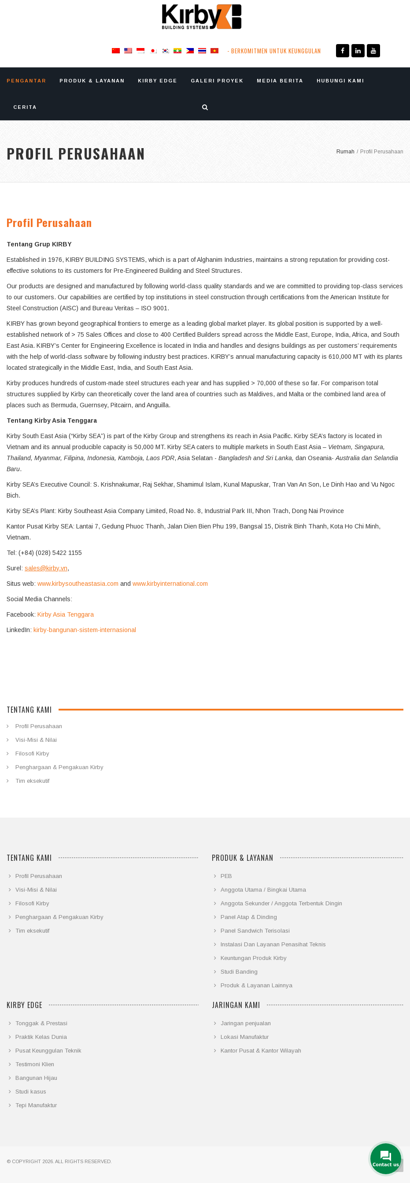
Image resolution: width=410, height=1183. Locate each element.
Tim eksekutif (32, 781)
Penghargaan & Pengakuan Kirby (59, 767)
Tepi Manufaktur (36, 1105)
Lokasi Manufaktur (245, 1037)
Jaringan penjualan (246, 1023)
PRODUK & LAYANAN (92, 80)
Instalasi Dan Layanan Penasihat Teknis (273, 944)
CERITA (25, 107)
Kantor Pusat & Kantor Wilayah (261, 1050)
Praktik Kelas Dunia (41, 1037)
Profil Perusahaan (38, 726)
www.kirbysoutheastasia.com (77, 583)
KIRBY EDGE (157, 80)
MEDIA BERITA (280, 80)
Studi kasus (30, 1091)
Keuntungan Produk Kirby (254, 958)
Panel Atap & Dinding (249, 917)
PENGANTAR (26, 80)
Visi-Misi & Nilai (36, 740)
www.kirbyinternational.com (170, 583)
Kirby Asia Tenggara (65, 614)
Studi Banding (239, 971)
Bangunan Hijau (36, 1078)
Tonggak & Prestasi (41, 1023)
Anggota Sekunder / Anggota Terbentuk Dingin (281, 903)
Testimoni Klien (34, 1064)
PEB (226, 876)
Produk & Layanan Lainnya (256, 985)
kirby (40, 629)
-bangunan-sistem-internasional (91, 629)
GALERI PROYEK (217, 80)
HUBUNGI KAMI (340, 80)
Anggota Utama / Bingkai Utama (263, 889)
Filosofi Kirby (32, 753)
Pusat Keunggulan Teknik (48, 1050)
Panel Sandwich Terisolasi (255, 930)
